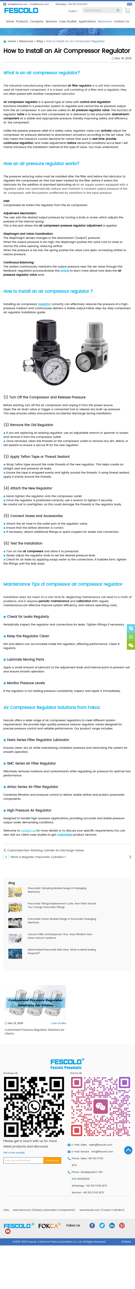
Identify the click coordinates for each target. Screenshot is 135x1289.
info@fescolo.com (39, 4)
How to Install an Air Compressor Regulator (75, 41)
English (72, 11)
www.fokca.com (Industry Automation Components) (44, 1210)
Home (10, 21)
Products (22, 21)
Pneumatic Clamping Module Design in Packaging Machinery (57, 890)
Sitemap (126, 1242)
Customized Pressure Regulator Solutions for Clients (35, 1032)
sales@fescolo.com (18, 4)
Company (37, 21)
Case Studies (68, 21)
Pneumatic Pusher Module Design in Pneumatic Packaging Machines (62, 921)
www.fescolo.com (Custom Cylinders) (102, 1210)
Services (51, 21)
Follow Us (73, 1225)
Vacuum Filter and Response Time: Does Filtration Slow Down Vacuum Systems (60, 936)
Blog (40, 41)
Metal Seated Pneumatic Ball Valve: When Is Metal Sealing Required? (62, 952)
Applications (87, 21)
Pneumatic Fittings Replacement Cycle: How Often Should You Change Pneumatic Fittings (62, 905)
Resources (105, 21)
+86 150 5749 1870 (77, 4)
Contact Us (121, 21)
